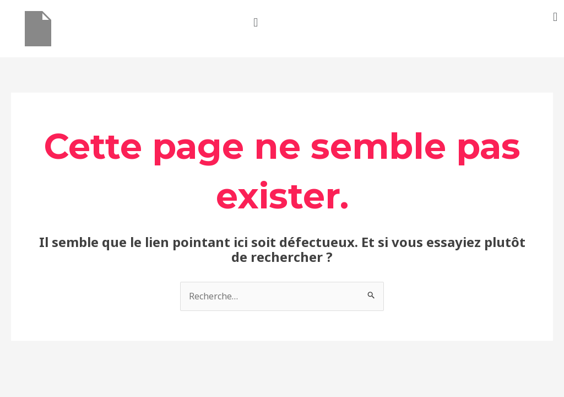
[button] (256, 22)
